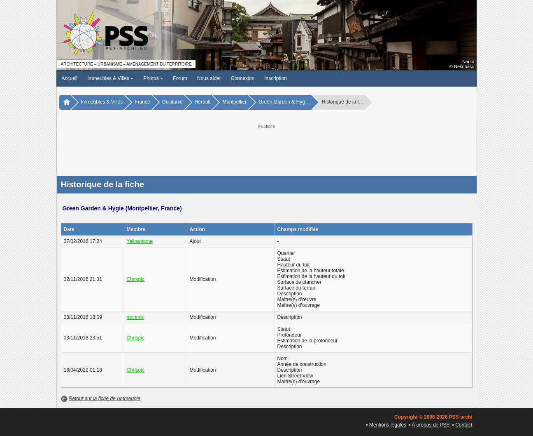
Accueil (70, 78)
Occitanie (172, 102)
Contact (463, 425)
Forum (180, 78)
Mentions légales (387, 425)
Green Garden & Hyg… (284, 102)
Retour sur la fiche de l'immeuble (104, 398)
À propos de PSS (431, 425)
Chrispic (135, 279)
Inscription (275, 78)
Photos (153, 78)
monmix (135, 317)
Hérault (203, 102)
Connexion (242, 78)
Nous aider (209, 78)
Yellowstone (140, 241)
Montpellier (234, 102)
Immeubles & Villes (110, 78)
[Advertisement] (267, 148)
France (142, 102)
